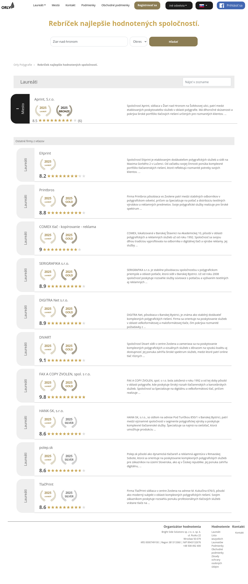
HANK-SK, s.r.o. (51, 410)
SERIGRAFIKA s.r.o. (54, 263)
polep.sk (46, 447)
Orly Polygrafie (23, 65)
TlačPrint (46, 484)
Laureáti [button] (38, 5)
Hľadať (173, 42)
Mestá (55, 5)
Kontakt (70, 5)
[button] (204, 5)
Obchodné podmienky (116, 5)
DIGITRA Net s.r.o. (53, 300)
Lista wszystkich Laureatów (217, 539)
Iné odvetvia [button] (177, 5)
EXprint (45, 153)
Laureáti (216, 532)
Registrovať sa (147, 5)
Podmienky (88, 5)
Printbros (46, 190)
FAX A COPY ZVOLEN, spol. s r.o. (65, 374)
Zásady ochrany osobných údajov (217, 561)
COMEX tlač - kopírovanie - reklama (67, 226)
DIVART (45, 337)
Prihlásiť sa (230, 5)
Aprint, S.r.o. (44, 99)
